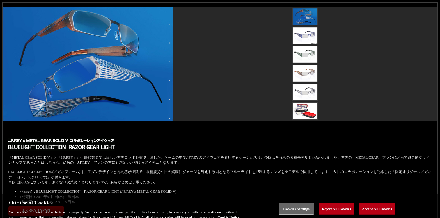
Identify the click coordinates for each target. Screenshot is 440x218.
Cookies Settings (296, 210)
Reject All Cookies (336, 210)
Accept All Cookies (377, 210)
